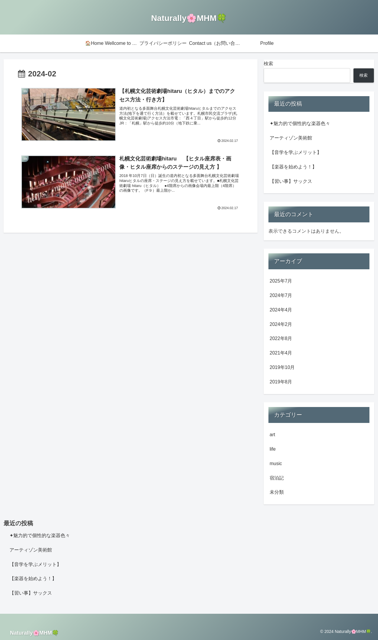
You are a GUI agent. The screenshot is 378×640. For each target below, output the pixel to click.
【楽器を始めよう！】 (293, 166)
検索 (268, 63)
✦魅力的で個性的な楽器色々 (300, 123)
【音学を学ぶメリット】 (296, 152)
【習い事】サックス (291, 181)
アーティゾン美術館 (291, 137)
